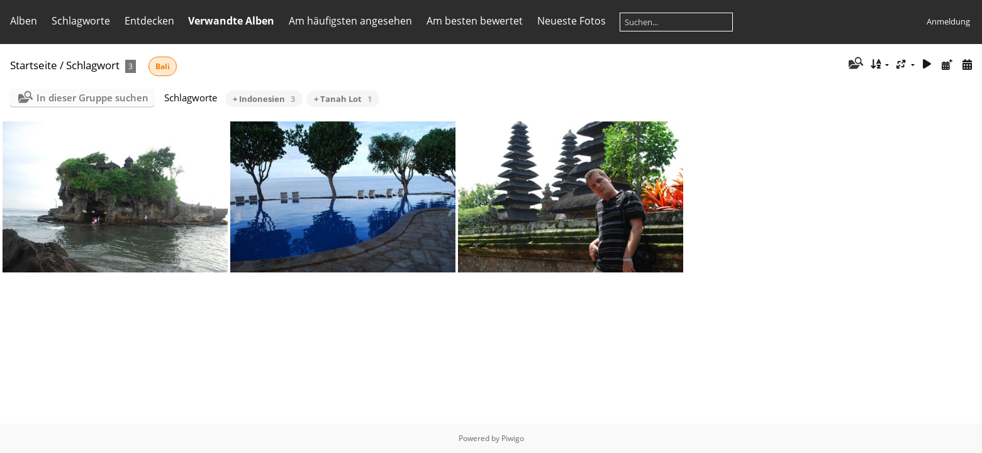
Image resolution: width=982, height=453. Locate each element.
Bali (162, 66)
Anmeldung (948, 21)
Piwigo (512, 438)
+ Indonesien (264, 98)
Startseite (33, 65)
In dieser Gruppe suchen (92, 97)
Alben (23, 21)
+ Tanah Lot (343, 98)
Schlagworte (81, 21)
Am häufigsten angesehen (350, 21)
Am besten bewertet (475, 21)
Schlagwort (93, 65)
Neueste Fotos (571, 21)
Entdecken (149, 21)
